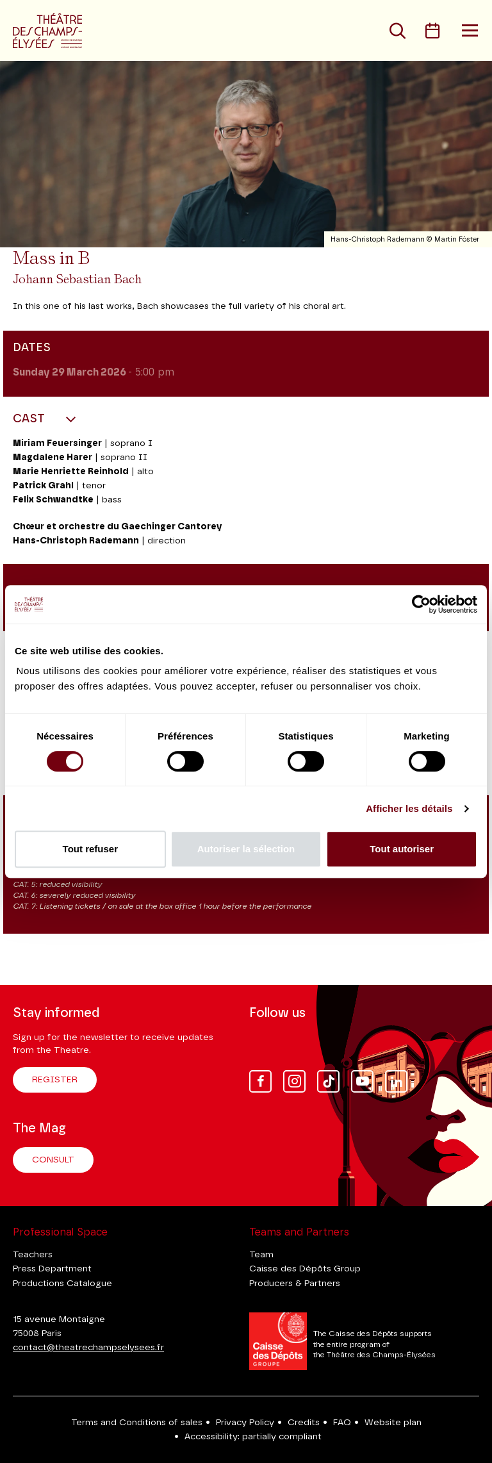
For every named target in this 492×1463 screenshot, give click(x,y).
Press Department (52, 1268)
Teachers (33, 1254)
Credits (304, 1422)
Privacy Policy (245, 1422)
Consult (53, 1159)
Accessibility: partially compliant (253, 1436)
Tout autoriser (402, 848)
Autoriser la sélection (246, 848)
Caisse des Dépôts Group (305, 1268)
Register (55, 1079)
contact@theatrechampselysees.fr (88, 1347)
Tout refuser (90, 848)
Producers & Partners (294, 1283)
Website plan (393, 1422)
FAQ (342, 1422)
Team (261, 1254)
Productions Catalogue (62, 1283)
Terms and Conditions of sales (136, 1422)
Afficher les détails (409, 808)
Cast (30, 419)
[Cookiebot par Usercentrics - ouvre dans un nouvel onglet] (421, 604)
